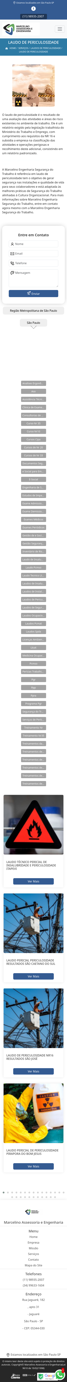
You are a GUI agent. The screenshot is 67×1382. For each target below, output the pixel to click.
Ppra (33, 695)
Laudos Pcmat (33, 623)
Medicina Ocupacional (34, 655)
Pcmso (33, 663)
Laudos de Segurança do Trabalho (34, 607)
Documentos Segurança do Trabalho (34, 463)
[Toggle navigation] (60, 29)
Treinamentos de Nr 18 (34, 767)
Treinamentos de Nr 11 (34, 759)
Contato (33, 1260)
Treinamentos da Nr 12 (34, 743)
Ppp (33, 687)
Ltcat (33, 647)
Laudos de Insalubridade (34, 583)
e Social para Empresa (34, 471)
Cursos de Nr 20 (33, 447)
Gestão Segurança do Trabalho (34, 543)
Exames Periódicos (33, 527)
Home (33, 1237)
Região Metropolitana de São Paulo (33, 311)
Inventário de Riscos (34, 551)
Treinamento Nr (33, 727)
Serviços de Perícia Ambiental (34, 719)
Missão (33, 1248)
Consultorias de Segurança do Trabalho (34, 415)
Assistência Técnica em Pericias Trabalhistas (34, 399)
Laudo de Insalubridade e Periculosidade (34, 559)
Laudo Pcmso (33, 567)
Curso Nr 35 (33, 423)
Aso (33, 391)
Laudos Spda (33, 631)
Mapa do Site (33, 1265)
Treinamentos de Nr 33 (34, 775)
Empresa (33, 1242)
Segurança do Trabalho (34, 711)
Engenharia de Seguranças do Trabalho (34, 487)
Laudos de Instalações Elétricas (34, 591)
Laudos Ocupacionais (34, 615)
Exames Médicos (33, 519)
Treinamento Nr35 (33, 735)
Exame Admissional (34, 503)
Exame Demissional (34, 511)
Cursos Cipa (34, 439)
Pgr (33, 679)
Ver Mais (33, 881)
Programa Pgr (33, 703)
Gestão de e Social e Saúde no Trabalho (34, 535)
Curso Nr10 (33, 431)
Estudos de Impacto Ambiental (34, 495)
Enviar (35, 294)
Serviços (33, 1254)
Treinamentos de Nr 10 (34, 751)
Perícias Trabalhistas (34, 671)
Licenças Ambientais (34, 639)
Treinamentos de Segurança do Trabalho (34, 783)
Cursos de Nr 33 (33, 455)
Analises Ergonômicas (34, 383)
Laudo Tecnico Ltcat (34, 575)
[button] (3, 1192)
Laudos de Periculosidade (34, 599)
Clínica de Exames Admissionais (34, 407)
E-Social (33, 479)
